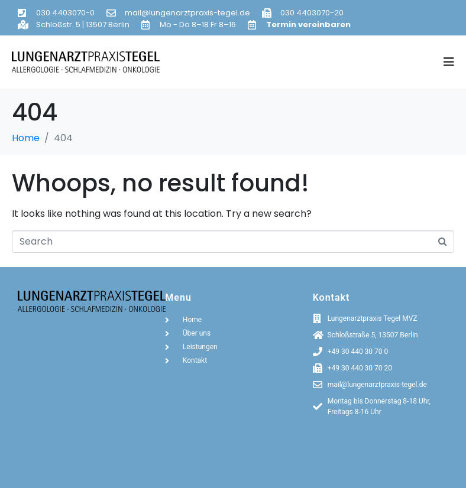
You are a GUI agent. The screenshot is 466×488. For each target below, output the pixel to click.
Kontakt (331, 297)
